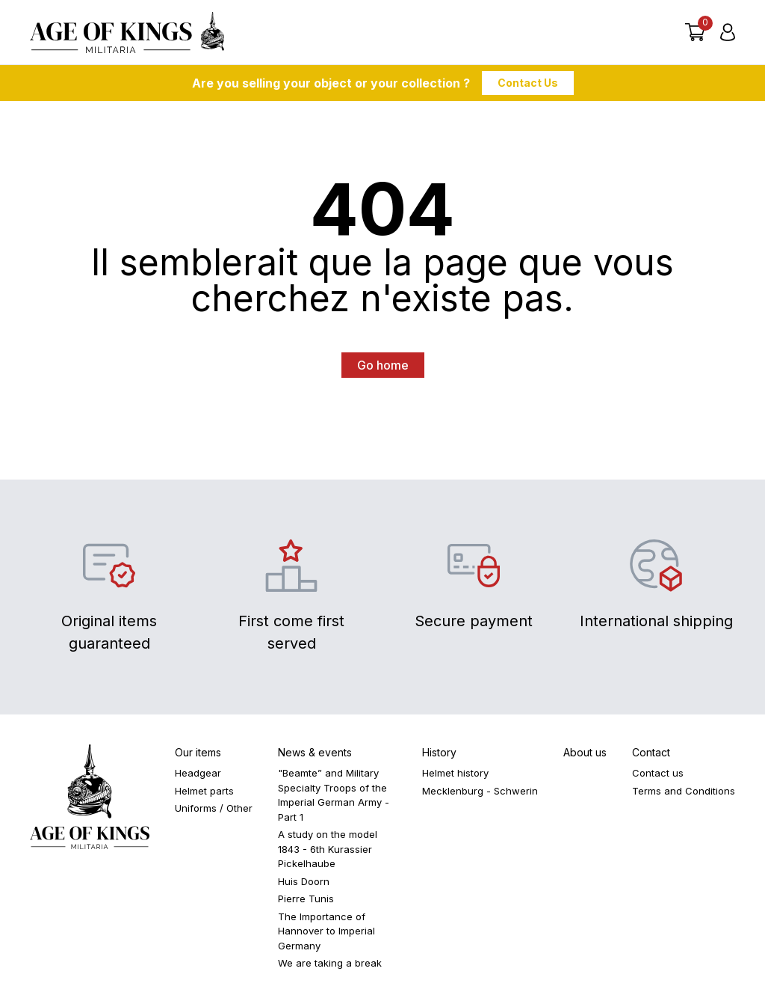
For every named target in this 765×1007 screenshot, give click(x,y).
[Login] (727, 34)
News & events (315, 755)
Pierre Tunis (306, 901)
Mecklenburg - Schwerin (480, 794)
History (439, 755)
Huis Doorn (303, 884)
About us (585, 755)
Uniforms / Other (214, 811)
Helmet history (455, 776)
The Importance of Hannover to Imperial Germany (326, 934)
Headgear (198, 776)
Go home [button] (383, 368)
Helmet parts (204, 794)
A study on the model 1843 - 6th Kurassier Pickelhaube (327, 851)
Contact (651, 755)
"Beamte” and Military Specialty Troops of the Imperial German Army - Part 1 (333, 798)
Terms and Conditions (683, 794)
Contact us (658, 776)
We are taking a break (330, 966)
